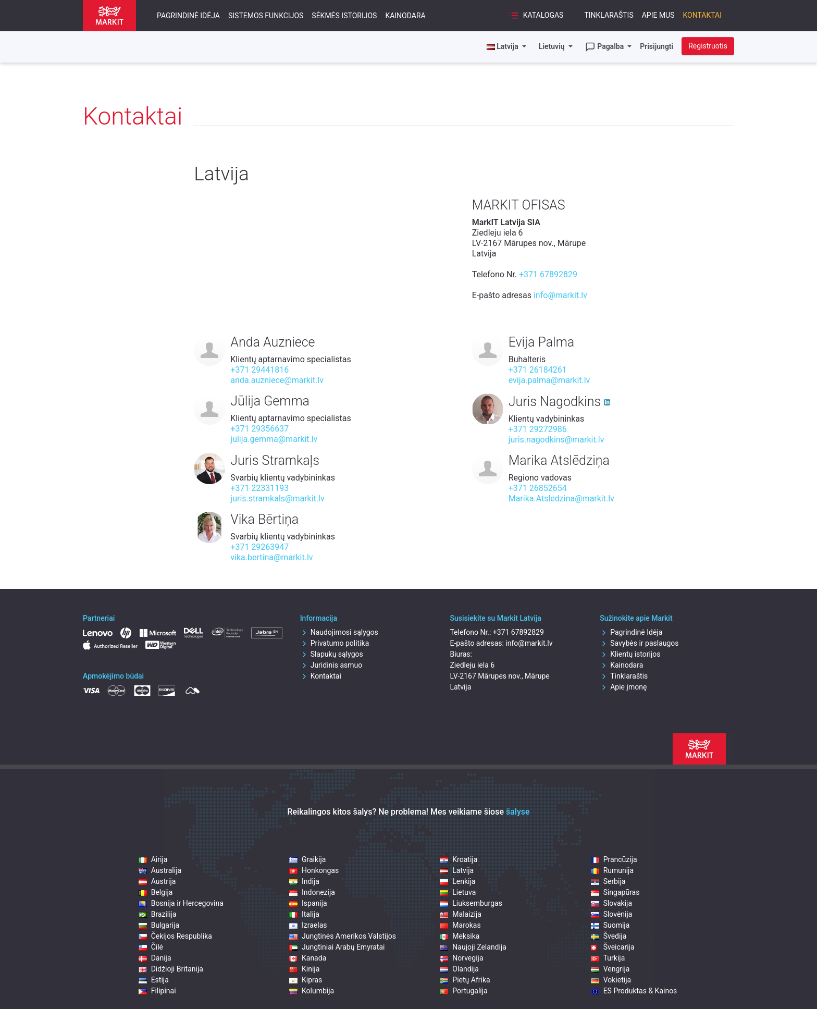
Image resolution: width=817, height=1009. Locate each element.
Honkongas (314, 870)
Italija (304, 914)
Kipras (305, 980)
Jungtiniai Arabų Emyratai (337, 947)
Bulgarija (159, 925)
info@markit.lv (560, 295)
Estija (154, 980)
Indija (304, 881)
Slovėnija (612, 914)
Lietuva (458, 892)
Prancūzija (614, 859)
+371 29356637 (259, 429)
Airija (153, 859)
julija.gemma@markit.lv (273, 439)
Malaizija (460, 914)
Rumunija (612, 870)
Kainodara (405, 15)
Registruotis (707, 46)
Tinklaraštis (608, 15)
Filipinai (157, 991)
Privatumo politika (334, 643)
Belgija (156, 892)
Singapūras (615, 892)
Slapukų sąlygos (331, 654)
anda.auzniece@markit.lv (277, 380)
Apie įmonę (623, 687)
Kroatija (458, 859)
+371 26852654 (538, 488)
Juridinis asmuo (331, 665)
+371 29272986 (538, 429)
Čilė (151, 947)
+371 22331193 (259, 488)
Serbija (608, 881)
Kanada (307, 958)
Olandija (459, 969)
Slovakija (611, 903)
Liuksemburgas (471, 903)
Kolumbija (311, 991)
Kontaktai (702, 15)
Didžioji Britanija (171, 969)
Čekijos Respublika (175, 936)
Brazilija (158, 914)
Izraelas (308, 925)
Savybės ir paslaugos (639, 643)
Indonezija (312, 892)
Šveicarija (613, 947)
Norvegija (461, 958)
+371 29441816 (259, 370)
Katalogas (536, 15)
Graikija (307, 859)
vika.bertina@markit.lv (271, 557)
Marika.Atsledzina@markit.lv (561, 498)
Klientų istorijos (630, 654)
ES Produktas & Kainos (634, 991)
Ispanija (308, 903)
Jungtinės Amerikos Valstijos (342, 936)
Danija (155, 958)
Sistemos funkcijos (265, 15)
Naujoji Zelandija (473, 947)
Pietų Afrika (465, 980)
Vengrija (610, 969)
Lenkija (457, 881)
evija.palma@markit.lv (549, 380)
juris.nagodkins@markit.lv (556, 440)
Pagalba (605, 47)
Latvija (457, 870)
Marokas (460, 925)
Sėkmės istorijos (344, 15)
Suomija (610, 925)
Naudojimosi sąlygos (339, 632)
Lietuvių (552, 46)
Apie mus (658, 15)
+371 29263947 (259, 547)
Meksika (459, 936)
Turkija (608, 958)
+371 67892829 (548, 274)
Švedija (609, 936)
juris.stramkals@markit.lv (277, 498)
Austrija (157, 881)
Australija (160, 870)
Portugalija (463, 991)
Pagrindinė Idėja (188, 15)
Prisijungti (656, 46)
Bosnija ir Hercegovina (181, 903)
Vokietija (611, 980)
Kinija (304, 969)
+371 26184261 (538, 370)
